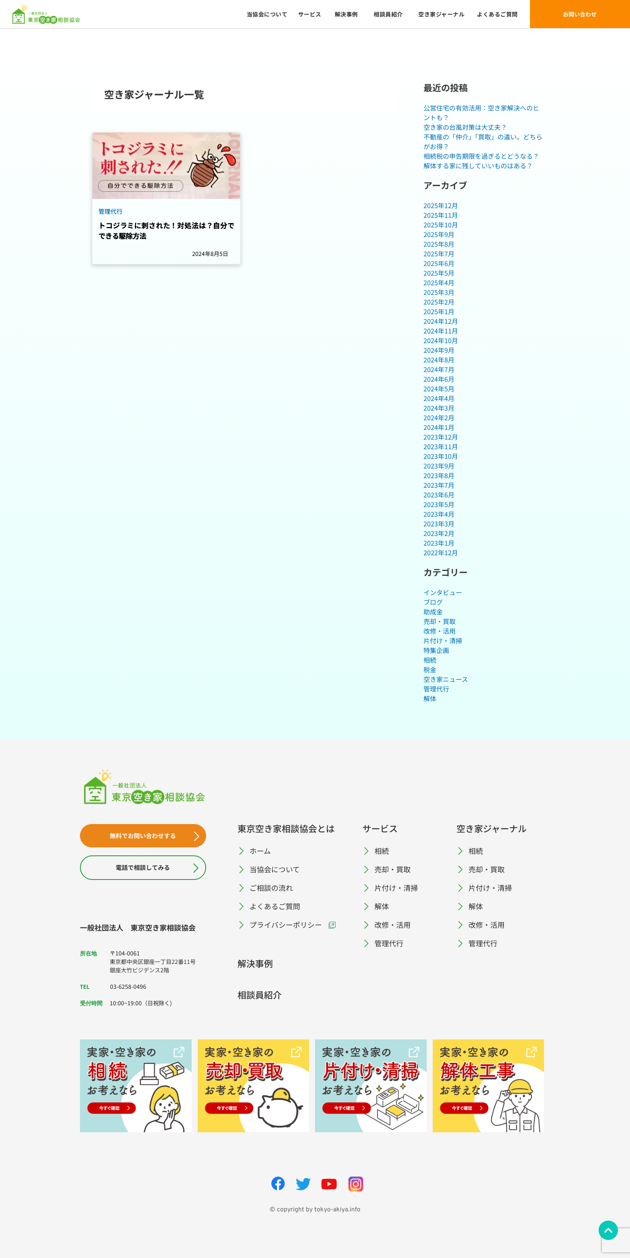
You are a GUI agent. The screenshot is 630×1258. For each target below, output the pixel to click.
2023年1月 (438, 543)
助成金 (433, 611)
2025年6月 (438, 263)
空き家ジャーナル (491, 828)
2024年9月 (438, 350)
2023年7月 (438, 485)
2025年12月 (440, 205)
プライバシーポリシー (286, 924)
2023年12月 (440, 437)
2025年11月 (440, 215)
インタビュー (442, 592)
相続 (429, 660)
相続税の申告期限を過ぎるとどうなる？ (481, 156)
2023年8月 (438, 475)
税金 (429, 669)
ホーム (260, 850)
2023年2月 (438, 533)
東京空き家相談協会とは (286, 828)
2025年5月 (438, 273)
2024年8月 (438, 359)
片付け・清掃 (442, 640)
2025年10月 (440, 224)
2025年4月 (438, 282)
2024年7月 (438, 369)
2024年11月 (440, 330)
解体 (429, 698)
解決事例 (255, 963)
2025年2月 (438, 302)
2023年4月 (438, 514)
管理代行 (436, 688)
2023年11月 (440, 446)
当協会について (275, 869)
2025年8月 (438, 244)
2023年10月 (440, 456)
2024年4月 (438, 398)
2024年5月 (438, 388)
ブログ (433, 602)
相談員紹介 (259, 994)
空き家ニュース (445, 679)
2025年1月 (438, 311)
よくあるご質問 (275, 906)
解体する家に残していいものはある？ (478, 165)
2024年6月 (438, 379)
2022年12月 (440, 552)
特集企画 (436, 650)
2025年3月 (438, 292)
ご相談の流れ (271, 887)
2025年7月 (438, 253)
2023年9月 (438, 465)
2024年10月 (440, 340)
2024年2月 (438, 417)
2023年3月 (438, 523)
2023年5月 (438, 504)
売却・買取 (439, 621)
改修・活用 (439, 631)
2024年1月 (438, 427)
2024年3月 (438, 408)
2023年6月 (438, 494)
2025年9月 (438, 234)
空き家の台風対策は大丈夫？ (465, 127)
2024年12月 (440, 321)
